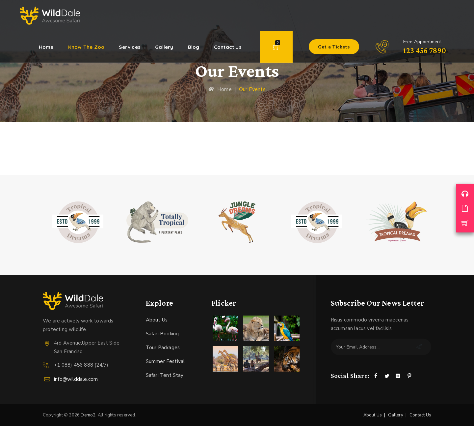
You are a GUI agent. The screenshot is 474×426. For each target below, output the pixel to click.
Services (130, 47)
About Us (157, 320)
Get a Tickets (334, 47)
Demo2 (88, 415)
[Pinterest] (409, 376)
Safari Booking (162, 333)
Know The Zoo (86, 47)
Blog (193, 47)
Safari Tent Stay (165, 375)
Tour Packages (163, 347)
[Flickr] (398, 376)
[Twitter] (387, 376)
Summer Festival (165, 361)
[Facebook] (376, 376)
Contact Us (228, 47)
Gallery (164, 47)
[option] (78, 222)
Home (46, 47)
